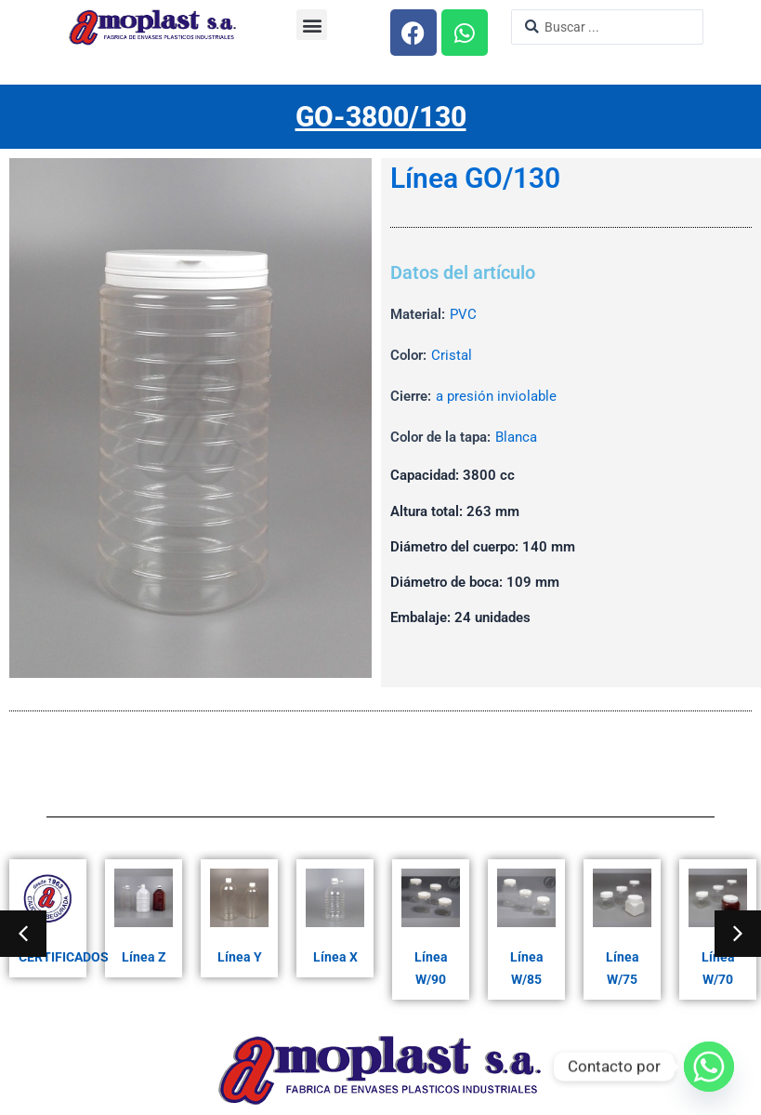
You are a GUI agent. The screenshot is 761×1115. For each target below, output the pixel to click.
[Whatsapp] (709, 1067)
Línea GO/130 (475, 178)
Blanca (516, 437)
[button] (311, 24)
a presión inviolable (496, 396)
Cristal (451, 355)
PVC (463, 314)
